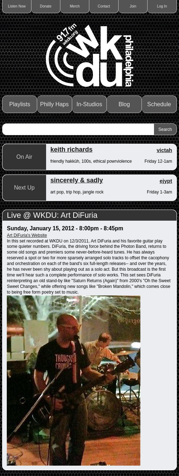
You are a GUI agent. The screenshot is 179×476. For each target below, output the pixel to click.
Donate (45, 6)
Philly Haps (54, 104)
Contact (104, 6)
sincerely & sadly (76, 180)
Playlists (19, 104)
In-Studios (89, 104)
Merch (75, 6)
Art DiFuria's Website (27, 235)
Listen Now (16, 6)
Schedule (159, 104)
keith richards (71, 149)
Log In (162, 6)
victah (164, 150)
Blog (124, 104)
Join (133, 6)
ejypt (166, 181)
